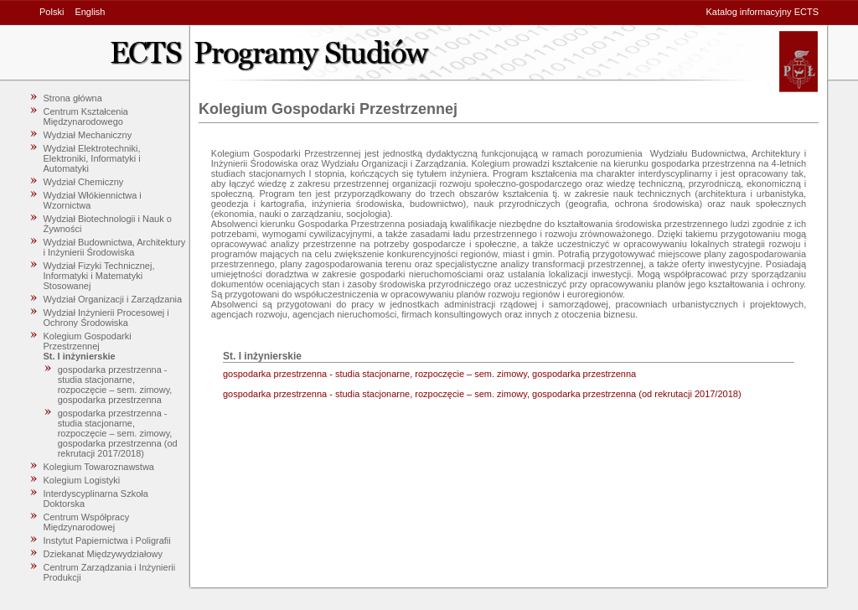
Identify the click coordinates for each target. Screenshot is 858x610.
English (90, 12)
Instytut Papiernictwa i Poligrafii (107, 540)
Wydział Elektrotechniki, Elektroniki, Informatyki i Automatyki (92, 158)
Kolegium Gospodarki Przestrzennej (88, 341)
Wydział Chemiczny (84, 182)
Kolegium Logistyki (82, 480)
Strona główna (73, 98)
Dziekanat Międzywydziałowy (103, 554)
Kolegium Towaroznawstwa (99, 467)
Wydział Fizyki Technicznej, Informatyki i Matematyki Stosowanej (99, 276)
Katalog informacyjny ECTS (762, 12)
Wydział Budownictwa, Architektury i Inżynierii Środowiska (115, 247)
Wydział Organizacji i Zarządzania (113, 299)
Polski (51, 12)
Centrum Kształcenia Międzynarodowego (86, 116)
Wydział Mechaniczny (88, 135)
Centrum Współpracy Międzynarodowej (87, 522)
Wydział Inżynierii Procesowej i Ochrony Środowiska (106, 318)
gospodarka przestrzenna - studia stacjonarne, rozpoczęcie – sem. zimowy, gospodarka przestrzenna (115, 384)
